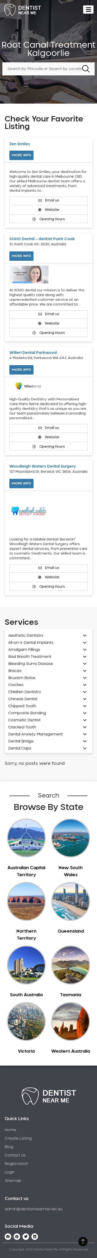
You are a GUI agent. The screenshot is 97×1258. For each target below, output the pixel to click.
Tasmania (70, 995)
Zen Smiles (19, 144)
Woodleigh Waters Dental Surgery (42, 466)
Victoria (26, 1051)
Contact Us (15, 1155)
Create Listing (18, 1138)
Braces (14, 671)
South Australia (26, 995)
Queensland (71, 931)
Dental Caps (19, 748)
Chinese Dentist (22, 699)
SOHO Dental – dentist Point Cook (42, 239)
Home (10, 1130)
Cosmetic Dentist (24, 720)
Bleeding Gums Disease (30, 664)
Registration (16, 1164)
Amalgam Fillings (24, 650)
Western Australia (70, 1051)
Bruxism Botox (21, 678)
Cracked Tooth (22, 727)
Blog (9, 1147)
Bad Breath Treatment (29, 657)
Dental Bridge (21, 741)
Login (10, 1172)
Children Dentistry (24, 692)
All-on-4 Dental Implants (30, 643)
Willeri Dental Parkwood (33, 353)
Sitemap (13, 1181)
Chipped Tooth (22, 706)
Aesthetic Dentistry (26, 635)
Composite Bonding (27, 713)
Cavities (15, 685)
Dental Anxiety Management (35, 734)
